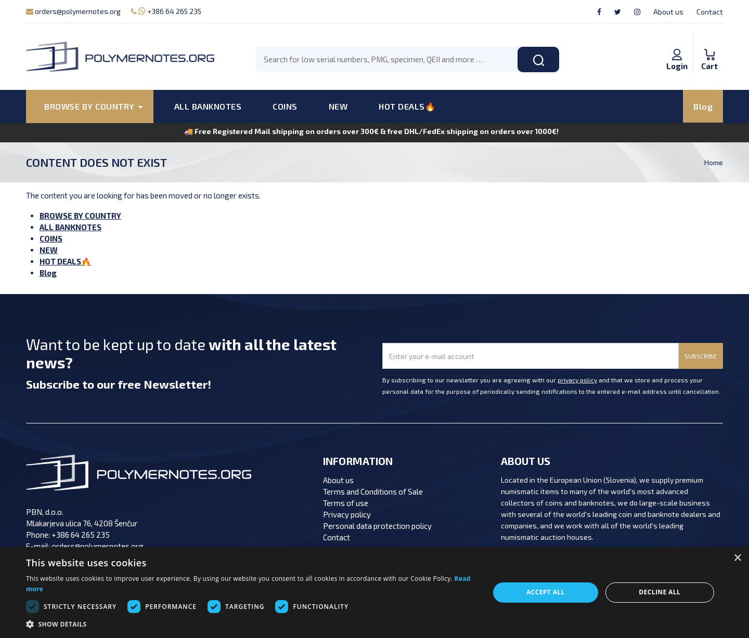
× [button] (737, 558)
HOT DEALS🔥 (407, 106)
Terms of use (345, 503)
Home (713, 162)
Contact (709, 11)
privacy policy (577, 379)
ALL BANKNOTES (208, 106)
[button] (251, 624)
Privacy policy (347, 514)
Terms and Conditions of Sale (373, 491)
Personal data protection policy (377, 525)
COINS (285, 106)
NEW (338, 106)
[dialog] (374, 592)
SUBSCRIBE (701, 356)
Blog (703, 106)
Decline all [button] (659, 592)
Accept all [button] (545, 592)
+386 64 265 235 (166, 11)
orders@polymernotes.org (73, 11)
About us (668, 11)
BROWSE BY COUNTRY (80, 215)
